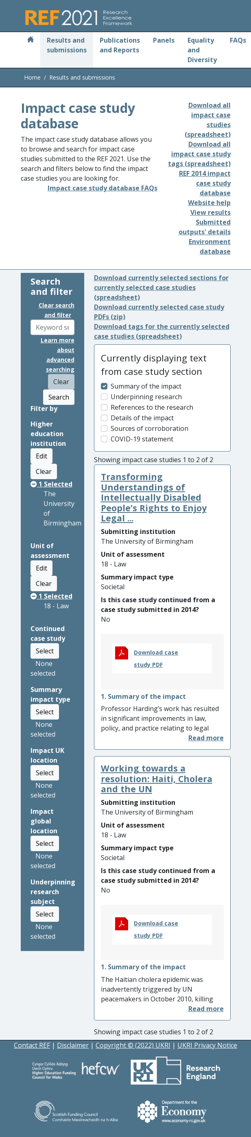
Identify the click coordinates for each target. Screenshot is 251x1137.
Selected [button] (51, 484)
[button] (206, 737)
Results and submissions (67, 45)
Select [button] (45, 650)
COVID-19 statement (142, 438)
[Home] (30, 40)
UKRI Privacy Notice (207, 1045)
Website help (209, 202)
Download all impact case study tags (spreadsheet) (199, 154)
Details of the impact (142, 417)
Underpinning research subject (53, 892)
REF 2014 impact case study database (205, 183)
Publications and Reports (120, 45)
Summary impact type (50, 694)
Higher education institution (48, 433)
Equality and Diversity (202, 50)
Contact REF (32, 1045)
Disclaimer (73, 1045)
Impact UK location (47, 755)
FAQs (238, 40)
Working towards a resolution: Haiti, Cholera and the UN (156, 778)
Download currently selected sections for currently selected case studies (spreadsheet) (161, 287)
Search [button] (58, 397)
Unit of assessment (50, 550)
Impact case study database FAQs (102, 188)
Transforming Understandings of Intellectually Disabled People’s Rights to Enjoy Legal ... (154, 497)
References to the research (152, 407)
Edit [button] (41, 456)
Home (32, 77)
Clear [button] (44, 471)
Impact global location (44, 821)
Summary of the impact (146, 386)
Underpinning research (146, 396)
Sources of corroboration (149, 428)
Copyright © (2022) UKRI (133, 1045)
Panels (164, 40)
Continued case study (48, 633)
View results (210, 212)
